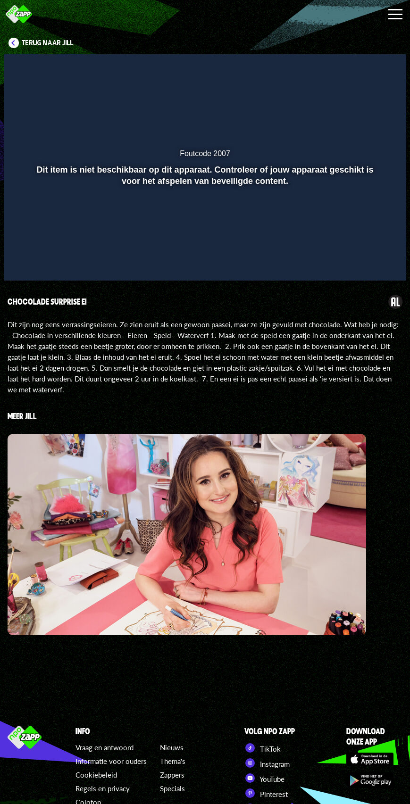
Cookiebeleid (96, 775)
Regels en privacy (102, 788)
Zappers (172, 775)
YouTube (264, 778)
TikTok (262, 748)
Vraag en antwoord (104, 747)
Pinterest (266, 793)
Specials (172, 788)
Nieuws (172, 747)
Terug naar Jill (48, 43)
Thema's (172, 761)
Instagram (267, 763)
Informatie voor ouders (111, 761)
